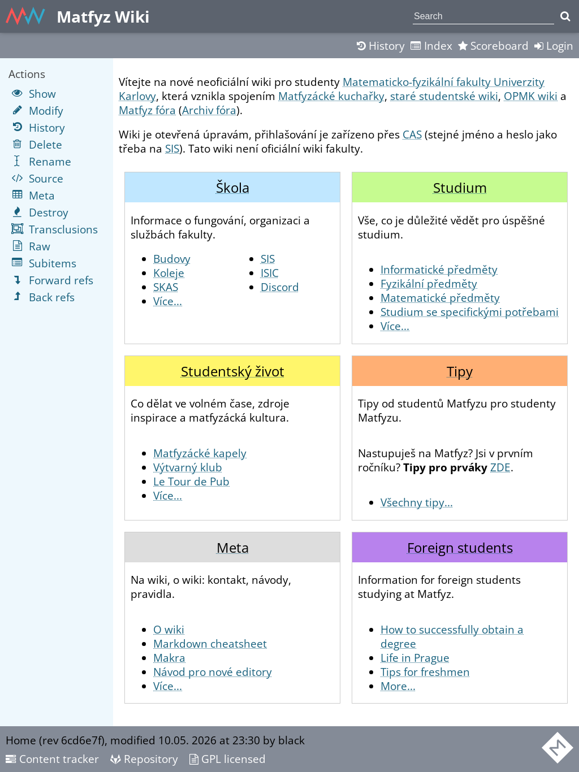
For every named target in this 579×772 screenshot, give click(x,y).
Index (431, 45)
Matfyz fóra (147, 110)
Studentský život (232, 371)
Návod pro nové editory (212, 672)
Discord (280, 287)
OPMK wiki (531, 96)
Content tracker (52, 759)
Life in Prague (415, 657)
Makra (169, 657)
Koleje (168, 273)
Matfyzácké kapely (200, 453)
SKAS (165, 287)
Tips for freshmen (425, 672)
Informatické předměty (439, 269)
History (381, 45)
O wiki (168, 629)
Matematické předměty (440, 297)
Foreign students (460, 547)
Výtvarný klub (187, 467)
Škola (232, 187)
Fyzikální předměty (429, 283)
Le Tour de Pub (191, 481)
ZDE (500, 467)
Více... (167, 301)
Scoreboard (493, 45)
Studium (460, 187)
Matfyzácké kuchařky (331, 96)
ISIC (270, 273)
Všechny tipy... (417, 502)
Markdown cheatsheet (210, 643)
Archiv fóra (209, 110)
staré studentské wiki (444, 96)
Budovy (172, 258)
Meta (233, 547)
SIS (172, 148)
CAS (412, 134)
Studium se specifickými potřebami (470, 312)
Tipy (460, 371)
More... (398, 686)
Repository (144, 759)
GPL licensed (227, 759)
